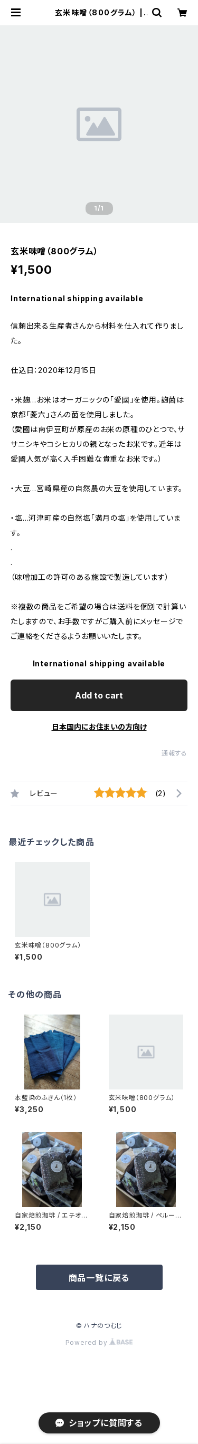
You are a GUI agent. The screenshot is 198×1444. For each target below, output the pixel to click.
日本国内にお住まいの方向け (99, 726)
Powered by (99, 1342)
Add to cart (99, 695)
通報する (174, 753)
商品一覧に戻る (99, 1278)
